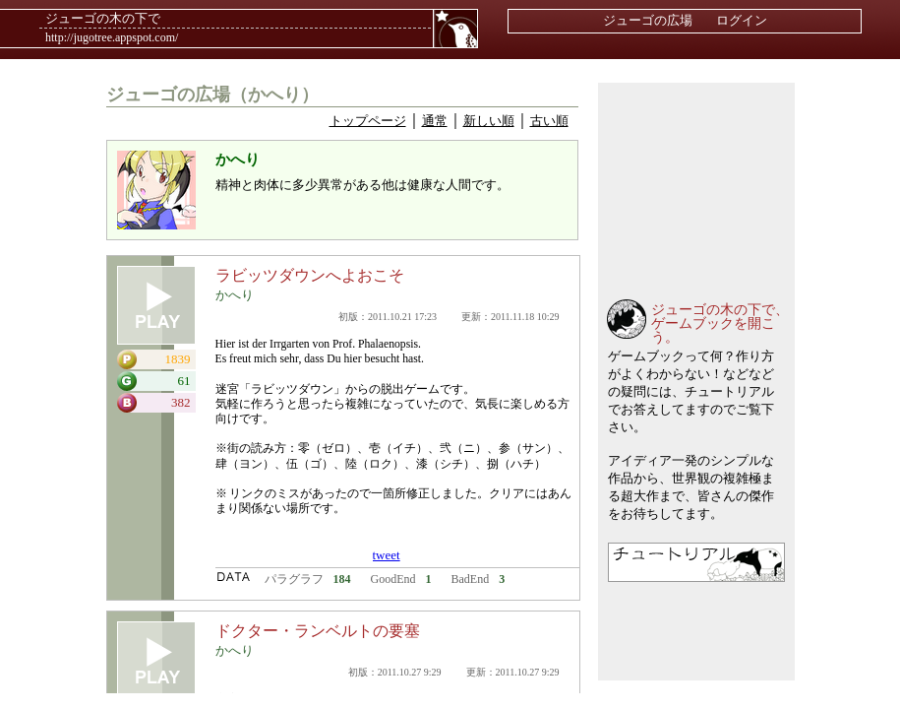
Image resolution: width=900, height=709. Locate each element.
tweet (386, 555)
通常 (435, 120)
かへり (234, 295)
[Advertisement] (696, 181)
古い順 (549, 120)
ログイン (741, 20)
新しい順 (488, 120)
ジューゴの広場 (647, 20)
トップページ (368, 120)
